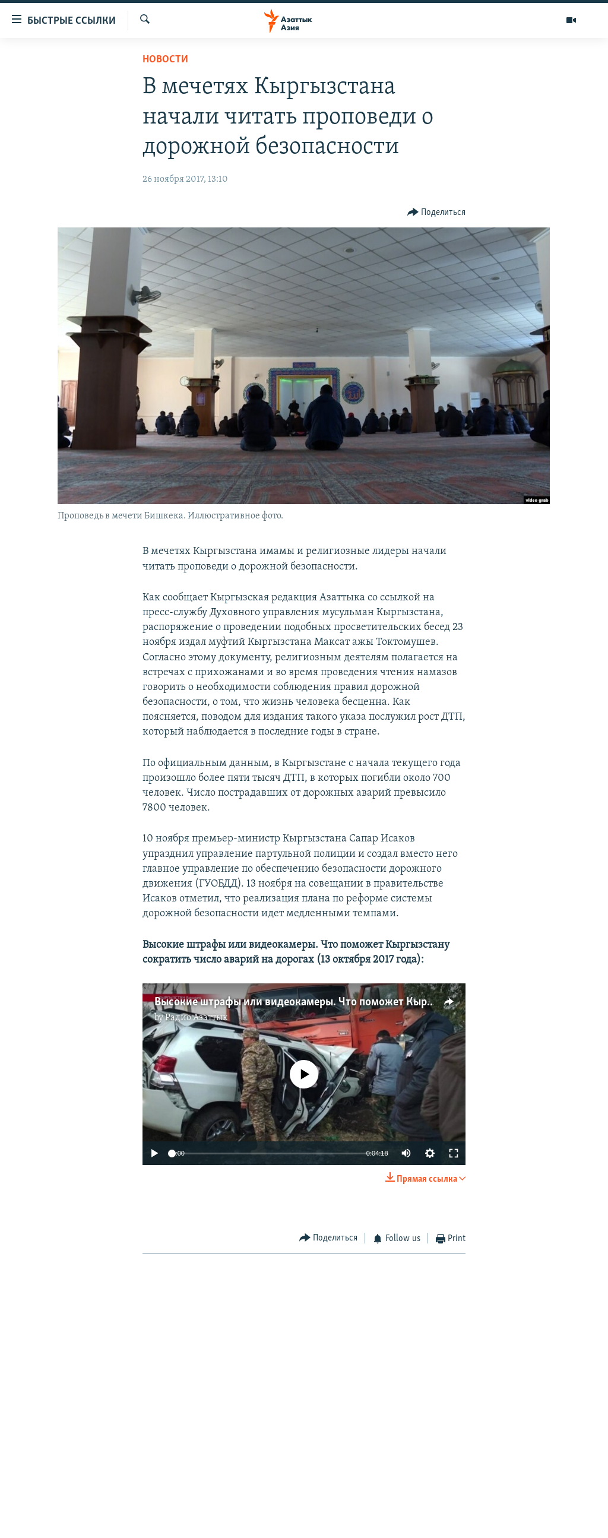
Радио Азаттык (196, 1018)
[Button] (436, 212)
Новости (165, 59)
